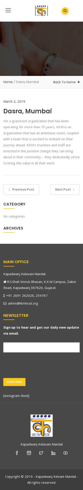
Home (8, 82)
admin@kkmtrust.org (20, 303)
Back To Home (64, 82)
